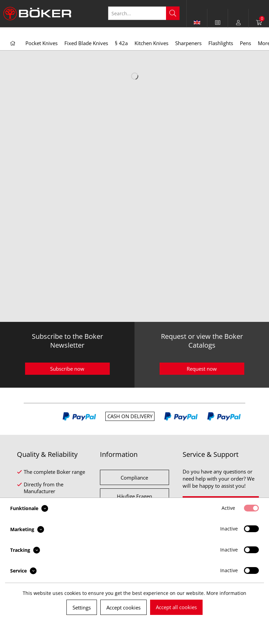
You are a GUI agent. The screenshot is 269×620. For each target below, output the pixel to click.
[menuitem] (217, 22)
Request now (202, 368)
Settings (82, 607)
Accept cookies (123, 607)
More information (226, 593)
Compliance (134, 477)
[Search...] (144, 13)
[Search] (173, 13)
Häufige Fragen (134, 496)
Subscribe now (67, 368)
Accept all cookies (176, 607)
